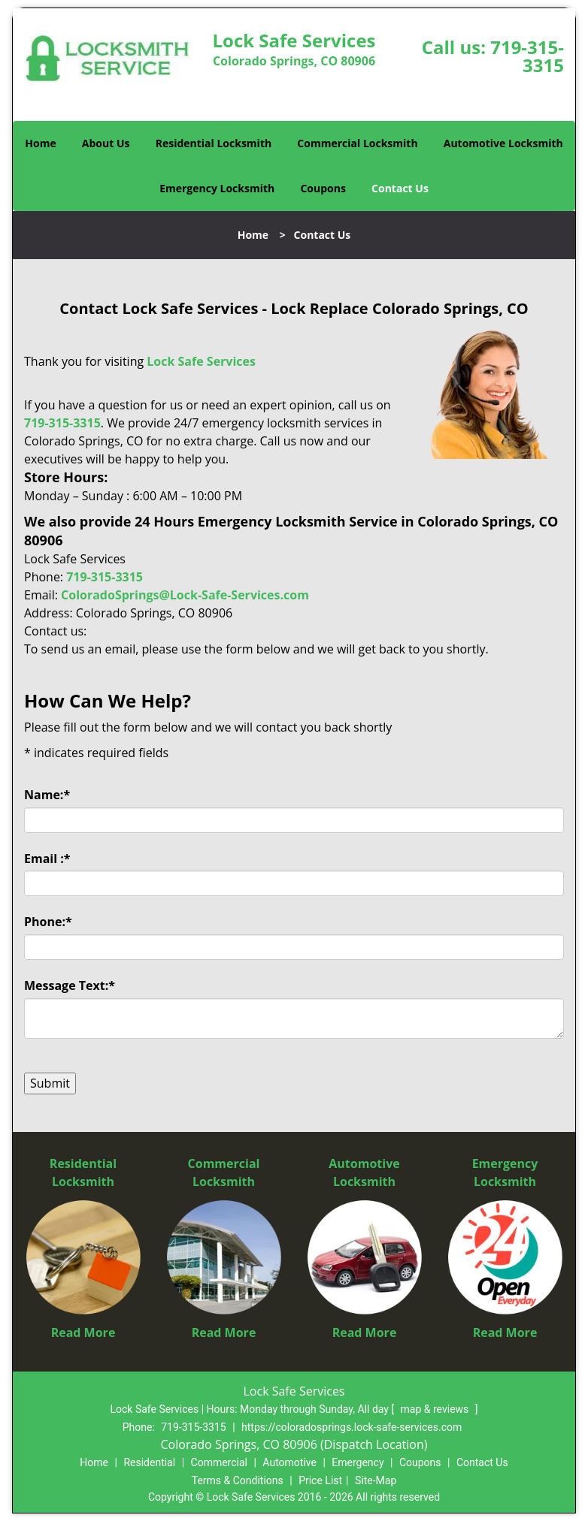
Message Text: (69, 985)
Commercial (219, 1462)
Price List (320, 1480)
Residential (149, 1462)
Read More (83, 1332)
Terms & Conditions (237, 1480)
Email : (47, 858)
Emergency (357, 1462)
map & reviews (436, 1409)
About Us (106, 143)
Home (40, 143)
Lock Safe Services (201, 361)
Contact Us (400, 188)
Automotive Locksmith (503, 143)
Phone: (48, 921)
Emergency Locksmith (216, 188)
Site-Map (375, 1480)
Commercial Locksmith (357, 143)
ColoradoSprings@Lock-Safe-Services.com (185, 595)
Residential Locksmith (214, 143)
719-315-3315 (527, 56)
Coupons (322, 188)
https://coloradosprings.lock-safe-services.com (351, 1427)
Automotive (289, 1462)
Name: (47, 794)
